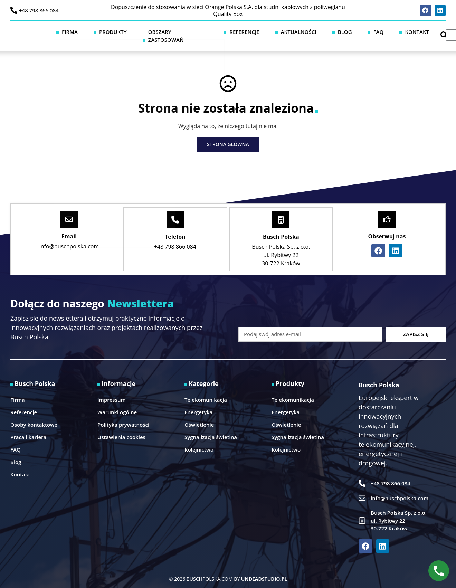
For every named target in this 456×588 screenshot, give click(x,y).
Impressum (111, 391)
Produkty (164, 31)
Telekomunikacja (205, 391)
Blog (352, 31)
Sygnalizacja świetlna (210, 428)
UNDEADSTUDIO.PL (264, 570)
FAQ (374, 31)
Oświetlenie (199, 416)
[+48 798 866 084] (13, 10)
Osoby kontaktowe (33, 416)
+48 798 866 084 (39, 10)
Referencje (273, 31)
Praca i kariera (28, 428)
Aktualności (316, 31)
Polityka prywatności (123, 416)
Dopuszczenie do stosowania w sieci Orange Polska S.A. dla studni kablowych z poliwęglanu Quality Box (228, 10)
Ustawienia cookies (121, 428)
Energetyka (198, 403)
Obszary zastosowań (218, 31)
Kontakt (402, 31)
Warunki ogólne (117, 403)
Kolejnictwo (198, 441)
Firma (132, 31)
